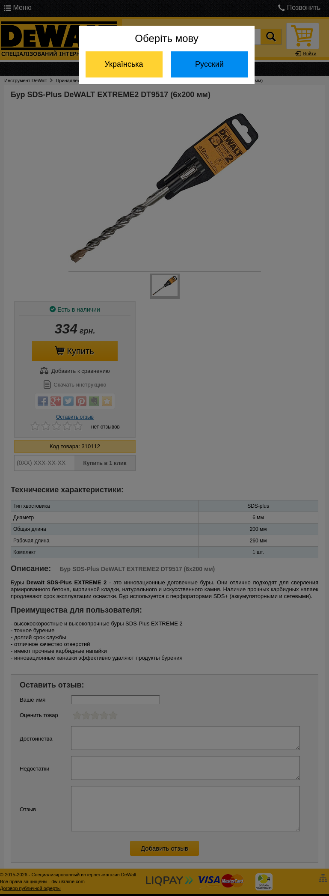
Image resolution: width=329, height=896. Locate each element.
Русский (209, 64)
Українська (123, 64)
